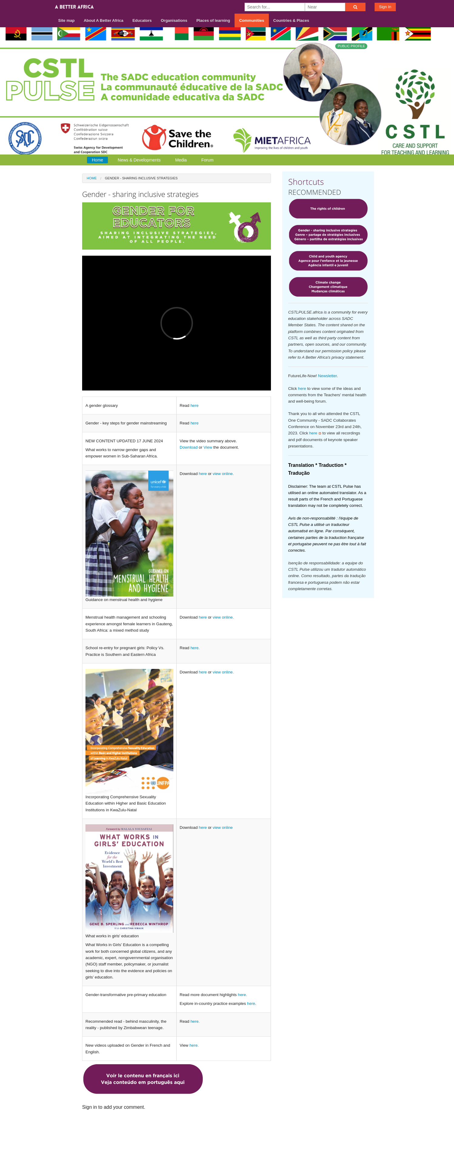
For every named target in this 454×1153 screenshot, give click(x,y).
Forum (207, 160)
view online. (223, 473)
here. (194, 648)
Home (97, 160)
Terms (345, 1129)
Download (189, 447)
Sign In (385, 7)
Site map (66, 20)
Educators (142, 20)
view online (223, 827)
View (207, 447)
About (301, 1129)
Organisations (174, 20)
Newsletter (327, 376)
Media (181, 160)
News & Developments (139, 160)
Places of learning (213, 20)
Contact (323, 1129)
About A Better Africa (103, 20)
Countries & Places (291, 20)
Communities (251, 20)
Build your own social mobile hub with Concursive (227, 1142)
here (194, 405)
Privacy (366, 1129)
